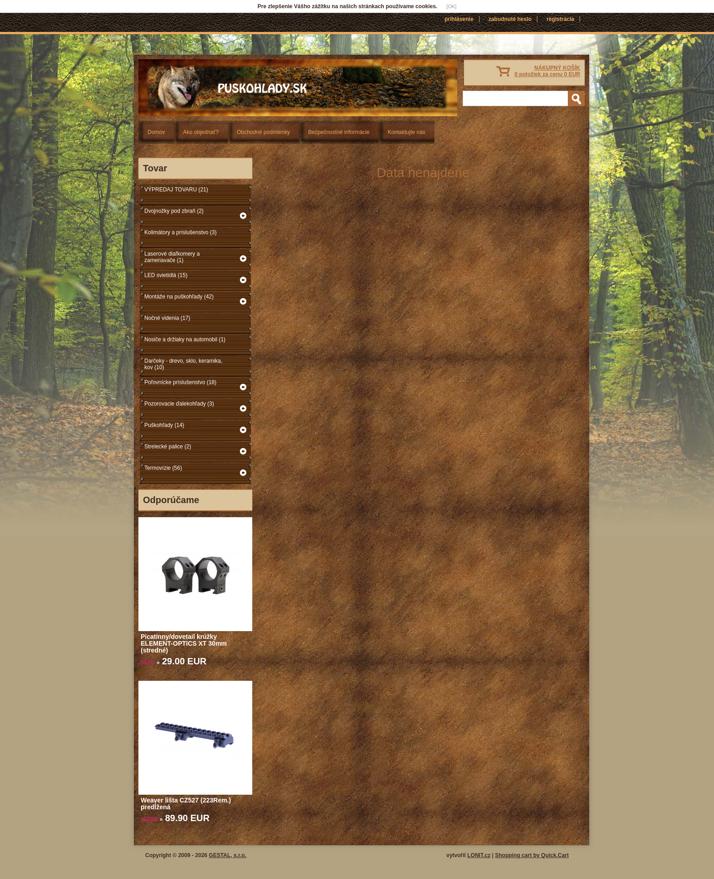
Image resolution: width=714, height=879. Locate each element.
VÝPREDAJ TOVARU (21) (176, 189)
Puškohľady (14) (164, 425)
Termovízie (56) (163, 468)
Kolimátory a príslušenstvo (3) (180, 232)
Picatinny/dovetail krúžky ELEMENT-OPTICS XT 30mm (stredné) (184, 643)
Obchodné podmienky (263, 132)
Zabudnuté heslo (510, 19)
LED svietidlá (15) (166, 275)
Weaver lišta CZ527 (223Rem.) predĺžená (186, 804)
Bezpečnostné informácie (339, 132)
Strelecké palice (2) (167, 446)
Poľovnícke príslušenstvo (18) (180, 382)
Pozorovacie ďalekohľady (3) (179, 404)
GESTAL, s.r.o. (227, 855)
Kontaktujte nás (406, 132)
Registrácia (560, 19)
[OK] (451, 6)
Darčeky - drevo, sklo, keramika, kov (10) (183, 364)
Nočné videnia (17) (167, 318)
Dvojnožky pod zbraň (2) (174, 211)
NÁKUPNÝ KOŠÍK (547, 71)
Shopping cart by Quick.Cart (532, 855)
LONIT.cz (478, 855)
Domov (156, 132)
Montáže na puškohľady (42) (179, 296)
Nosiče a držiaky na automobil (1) (184, 339)
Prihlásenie (458, 19)
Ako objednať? (201, 132)
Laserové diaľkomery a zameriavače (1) (172, 257)
